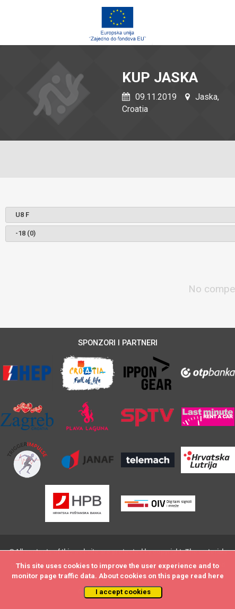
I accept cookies (123, 592)
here (216, 576)
